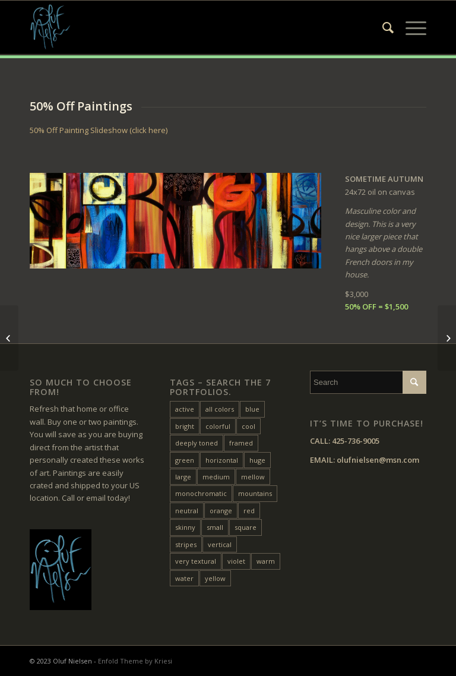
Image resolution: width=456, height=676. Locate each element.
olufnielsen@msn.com (378, 459)
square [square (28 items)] (245, 527)
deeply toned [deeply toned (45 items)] (196, 442)
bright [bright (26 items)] (184, 426)
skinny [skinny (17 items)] (185, 527)
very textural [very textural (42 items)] (195, 561)
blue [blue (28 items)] (252, 409)
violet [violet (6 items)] (236, 561)
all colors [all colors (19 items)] (219, 409)
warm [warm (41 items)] (265, 561)
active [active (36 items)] (184, 409)
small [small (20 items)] (215, 527)
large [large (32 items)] (183, 476)
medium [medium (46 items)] (216, 476)
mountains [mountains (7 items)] (255, 493)
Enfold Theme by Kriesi (135, 660)
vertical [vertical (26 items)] (220, 544)
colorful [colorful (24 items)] (217, 426)
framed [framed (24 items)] (241, 442)
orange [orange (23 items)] (221, 510)
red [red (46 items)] (249, 510)
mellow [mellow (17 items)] (253, 476)
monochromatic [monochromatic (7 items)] (201, 493)
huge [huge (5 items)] (257, 460)
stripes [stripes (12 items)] (186, 544)
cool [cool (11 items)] (248, 426)
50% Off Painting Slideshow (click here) (98, 130)
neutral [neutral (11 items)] (186, 510)
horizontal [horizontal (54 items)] (221, 460)
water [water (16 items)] (184, 578)
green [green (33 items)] (184, 460)
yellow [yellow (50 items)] (215, 578)
